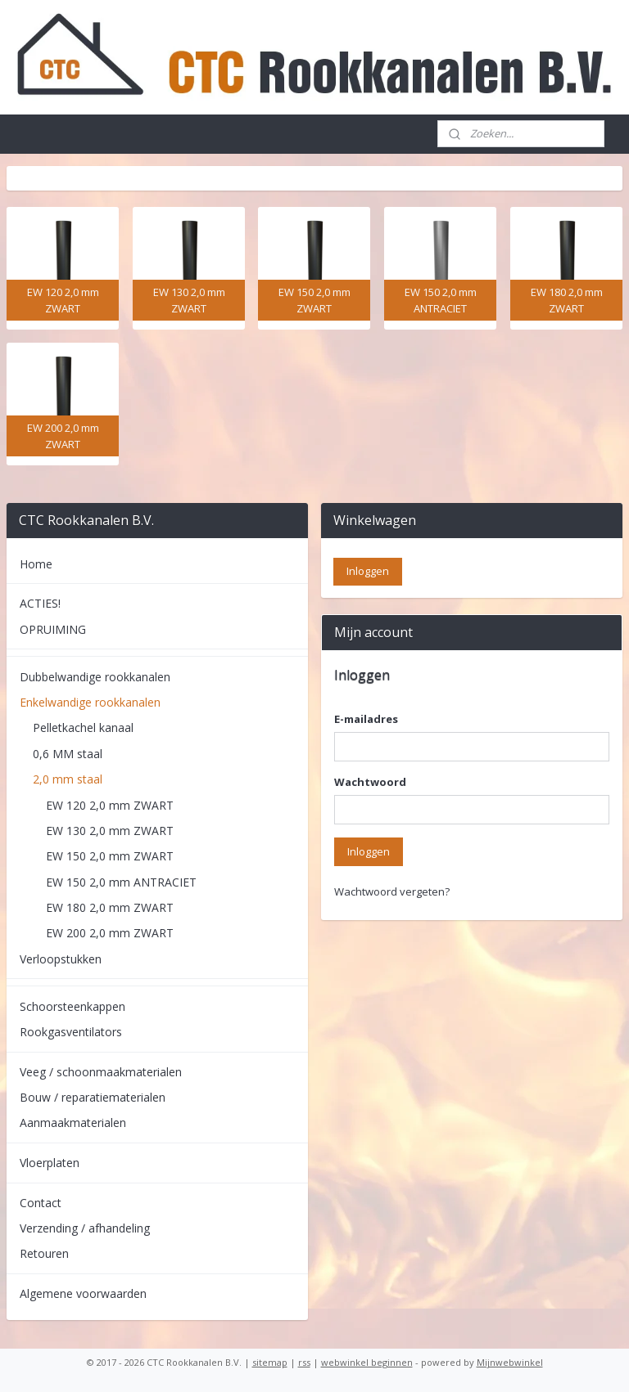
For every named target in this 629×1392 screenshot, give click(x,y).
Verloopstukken (61, 959)
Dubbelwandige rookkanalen (95, 677)
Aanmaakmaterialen (73, 1122)
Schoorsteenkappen (72, 1006)
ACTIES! (40, 603)
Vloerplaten (49, 1162)
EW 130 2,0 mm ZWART (110, 830)
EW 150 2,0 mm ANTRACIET (121, 882)
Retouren (44, 1253)
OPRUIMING (53, 629)
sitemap (269, 1362)
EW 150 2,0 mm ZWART (110, 856)
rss (304, 1362)
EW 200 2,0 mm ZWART (110, 933)
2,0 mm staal (67, 779)
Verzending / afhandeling (85, 1228)
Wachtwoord (370, 782)
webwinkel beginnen (367, 1362)
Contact (40, 1202)
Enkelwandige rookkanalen (90, 702)
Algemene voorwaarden (83, 1293)
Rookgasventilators (71, 1032)
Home (36, 564)
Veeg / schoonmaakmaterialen (101, 1072)
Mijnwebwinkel (510, 1362)
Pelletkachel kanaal (83, 727)
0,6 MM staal (67, 753)
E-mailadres (366, 719)
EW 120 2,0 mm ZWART (110, 805)
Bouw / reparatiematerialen (92, 1097)
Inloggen (368, 851)
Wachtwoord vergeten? (392, 891)
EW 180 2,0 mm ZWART (110, 907)
